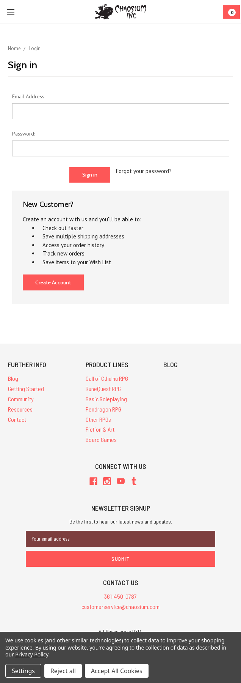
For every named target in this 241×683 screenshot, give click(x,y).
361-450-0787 (120, 596)
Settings (23, 671)
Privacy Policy (31, 654)
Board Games (101, 439)
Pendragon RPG (103, 409)
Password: (23, 133)
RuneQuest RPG (103, 388)
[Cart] (231, 12)
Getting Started (26, 388)
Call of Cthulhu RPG (107, 378)
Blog (13, 378)
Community (21, 398)
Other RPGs (98, 419)
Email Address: (28, 96)
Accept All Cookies (116, 671)
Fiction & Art (100, 429)
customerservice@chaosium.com (120, 606)
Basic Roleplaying (106, 398)
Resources (20, 409)
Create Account (53, 282)
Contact (17, 419)
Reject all (63, 671)
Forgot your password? (144, 171)
